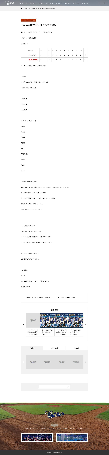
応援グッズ (76, 3)
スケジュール (49, 3)
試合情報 (41, 3)
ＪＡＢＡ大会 (32, 20)
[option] (33, 324)
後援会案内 (67, 3)
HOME (21, 3)
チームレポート (86, 3)
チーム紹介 (59, 3)
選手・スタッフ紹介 (31, 3)
